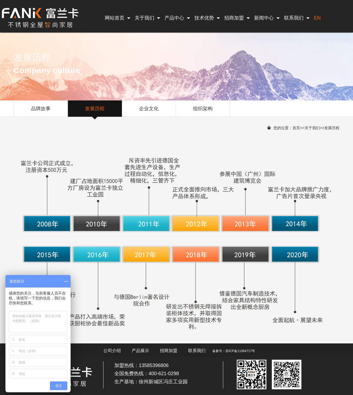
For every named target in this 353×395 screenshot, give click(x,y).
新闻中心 (267, 18)
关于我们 (147, 18)
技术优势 (207, 18)
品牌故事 (41, 111)
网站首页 (117, 18)
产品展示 (140, 350)
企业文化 (149, 111)
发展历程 (95, 111)
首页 (296, 128)
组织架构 (203, 111)
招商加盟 (237, 18)
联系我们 (297, 18)
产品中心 (177, 18)
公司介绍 (112, 350)
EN (317, 18)
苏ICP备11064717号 (240, 351)
